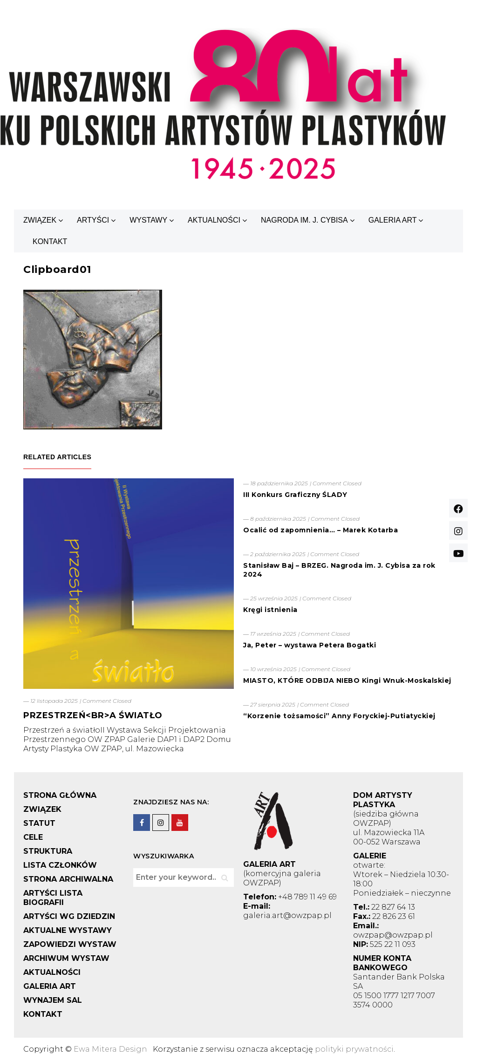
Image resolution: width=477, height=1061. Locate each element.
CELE (33, 837)
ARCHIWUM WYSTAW (66, 958)
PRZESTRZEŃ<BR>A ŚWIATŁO (93, 715)
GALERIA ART (392, 220)
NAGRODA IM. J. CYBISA (304, 220)
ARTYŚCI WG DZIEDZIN (69, 916)
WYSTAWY (148, 220)
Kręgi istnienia (270, 609)
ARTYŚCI (93, 220)
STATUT (39, 823)
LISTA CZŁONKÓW (60, 865)
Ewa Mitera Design (110, 1049)
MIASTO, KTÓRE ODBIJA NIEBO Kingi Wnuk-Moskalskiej (347, 680)
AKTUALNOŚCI (214, 220)
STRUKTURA (47, 851)
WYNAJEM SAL (52, 1000)
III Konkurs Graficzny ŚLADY (295, 494)
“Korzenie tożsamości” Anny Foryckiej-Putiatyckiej (339, 716)
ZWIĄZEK (39, 220)
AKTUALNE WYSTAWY (67, 930)
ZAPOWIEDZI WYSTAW (69, 944)
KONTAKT (50, 241)
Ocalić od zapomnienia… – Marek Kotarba (320, 530)
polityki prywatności (354, 1049)
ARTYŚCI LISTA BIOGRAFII (52, 898)
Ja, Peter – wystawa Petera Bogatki (309, 645)
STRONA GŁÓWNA (59, 795)
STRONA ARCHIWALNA (68, 879)
